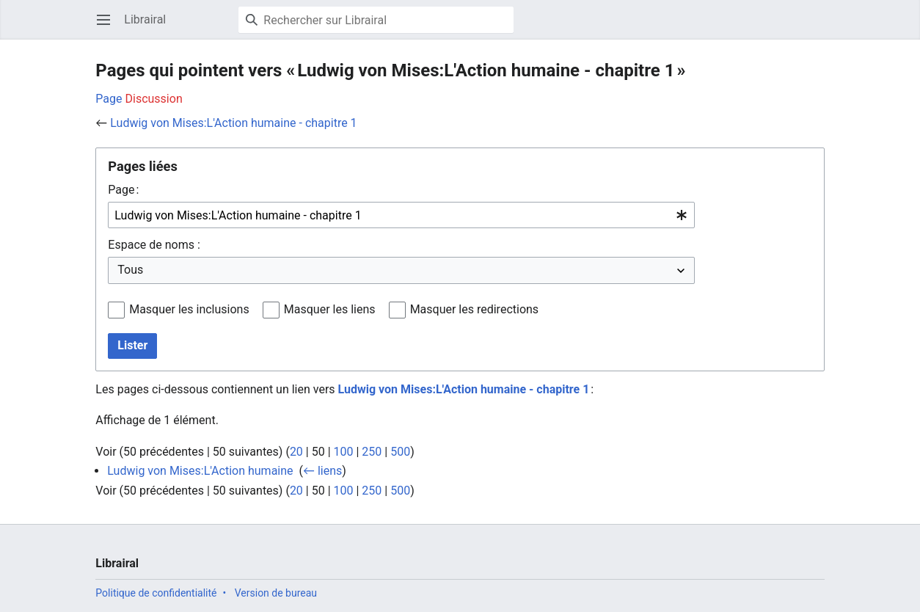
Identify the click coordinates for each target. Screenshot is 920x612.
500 (400, 452)
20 (296, 452)
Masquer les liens (330, 309)
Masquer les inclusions (189, 309)
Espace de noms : (154, 245)
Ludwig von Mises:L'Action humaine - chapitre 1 (233, 123)
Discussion (154, 99)
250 (371, 452)
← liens (322, 471)
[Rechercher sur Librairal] (376, 20)
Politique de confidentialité (155, 593)
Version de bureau (276, 593)
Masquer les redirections (474, 309)
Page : (123, 190)
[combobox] (401, 215)
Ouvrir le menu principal (108, 27)
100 (344, 452)
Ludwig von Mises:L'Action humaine (200, 471)
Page (108, 99)
